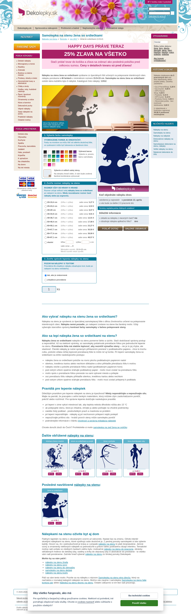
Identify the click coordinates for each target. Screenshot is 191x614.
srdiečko (157, 54)
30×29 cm (51, 210)
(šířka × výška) (67, 202)
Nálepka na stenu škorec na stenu (76, 582)
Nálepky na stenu (49, 39)
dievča (166, 48)
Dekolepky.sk (25, 28)
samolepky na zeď (122, 601)
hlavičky (165, 52)
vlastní (50, 242)
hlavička (157, 52)
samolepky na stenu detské (58, 570)
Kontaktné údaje (114, 28)
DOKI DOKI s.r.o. (57, 592)
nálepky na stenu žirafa (56, 562)
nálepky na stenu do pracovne (118, 549)
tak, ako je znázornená (57, 275)
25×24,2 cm (52, 206)
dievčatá (157, 50)
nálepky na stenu (80, 435)
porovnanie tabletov (164, 601)
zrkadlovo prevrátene (56, 280)
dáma (164, 50)
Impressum (141, 598)
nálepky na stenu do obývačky (60, 567)
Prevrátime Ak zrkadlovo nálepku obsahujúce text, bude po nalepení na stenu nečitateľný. (68, 266)
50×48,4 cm (52, 222)
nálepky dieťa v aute (56, 601)
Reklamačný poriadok (126, 598)
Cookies (112, 598)
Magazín (60, 598)
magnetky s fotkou (39, 601)
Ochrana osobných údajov (96, 598)
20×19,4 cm (52, 202)
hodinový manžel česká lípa (142, 601)
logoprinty (89, 601)
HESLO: (145, 13)
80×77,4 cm (52, 233)
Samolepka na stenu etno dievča (114, 577)
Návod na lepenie (24, 598)
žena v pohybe (109, 441)
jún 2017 (74, 39)
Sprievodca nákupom (46, 28)
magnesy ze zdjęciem (104, 601)
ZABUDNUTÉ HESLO (157, 16)
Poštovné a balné (70, 28)
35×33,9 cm (52, 214)
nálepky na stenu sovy (56, 565)
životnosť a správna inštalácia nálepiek (97, 420)
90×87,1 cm (52, 237)
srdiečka (165, 54)
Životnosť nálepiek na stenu (44, 598)
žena (156, 48)
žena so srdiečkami (54, 490)
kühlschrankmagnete (75, 601)
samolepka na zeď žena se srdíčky (110, 427)
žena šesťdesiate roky (136, 441)
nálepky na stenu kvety (56, 573)
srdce (171, 52)
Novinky (63, 39)
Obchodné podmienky (75, 598)
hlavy (170, 50)
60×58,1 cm (52, 226)
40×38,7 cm (52, 218)
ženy (161, 48)
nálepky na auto (23, 601)
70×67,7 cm (52, 229)
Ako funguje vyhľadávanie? (160, 60)
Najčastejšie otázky (93, 28)
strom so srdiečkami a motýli (82, 441)
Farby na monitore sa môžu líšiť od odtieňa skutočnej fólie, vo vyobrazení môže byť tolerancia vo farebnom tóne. (68, 142)
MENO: (145, 9)
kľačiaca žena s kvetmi (55, 441)
